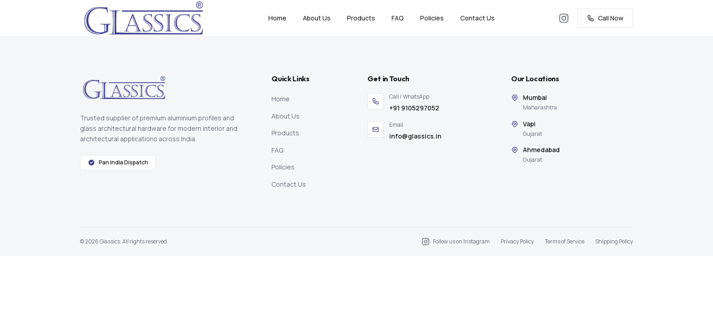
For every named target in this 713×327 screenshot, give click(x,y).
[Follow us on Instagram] (564, 18)
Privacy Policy (517, 241)
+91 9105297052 (414, 108)
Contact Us (477, 18)
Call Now (605, 18)
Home (277, 18)
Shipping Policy (614, 241)
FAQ (398, 18)
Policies (432, 18)
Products (361, 18)
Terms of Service (564, 241)
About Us (317, 18)
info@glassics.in (415, 136)
